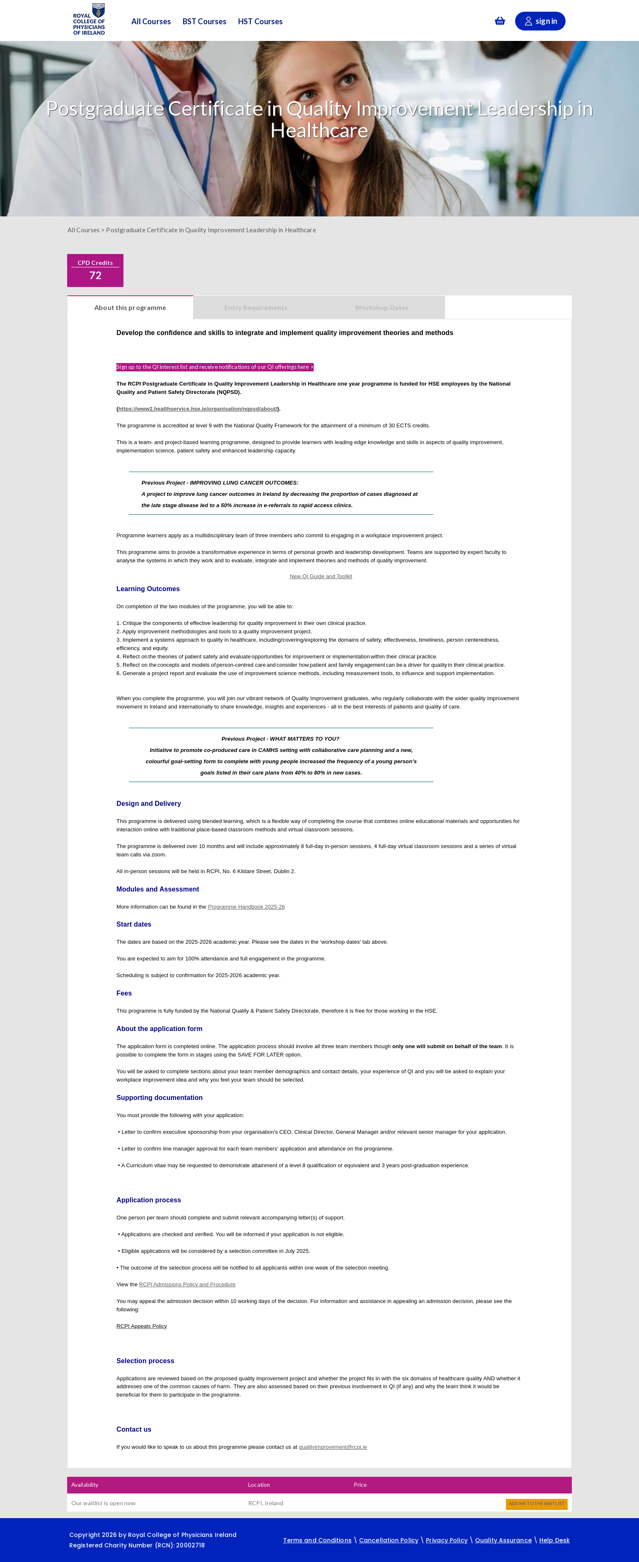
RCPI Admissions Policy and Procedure (187, 1284)
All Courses (151, 21)
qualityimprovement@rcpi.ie (333, 1447)
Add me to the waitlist (537, 1503)
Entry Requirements (255, 307)
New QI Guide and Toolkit (321, 576)
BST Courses (204, 21)
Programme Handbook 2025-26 (246, 907)
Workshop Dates (382, 307)
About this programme (130, 307)
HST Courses (260, 21)
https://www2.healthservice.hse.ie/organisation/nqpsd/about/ (197, 409)
